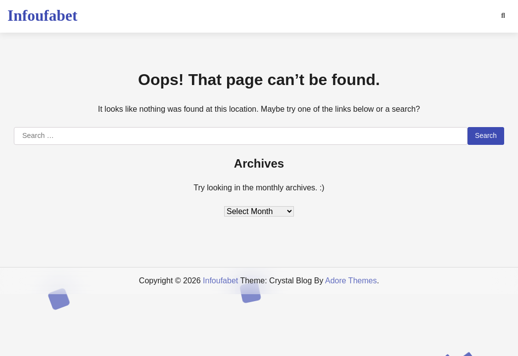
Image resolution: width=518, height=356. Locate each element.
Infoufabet (42, 15)
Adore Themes (351, 280)
